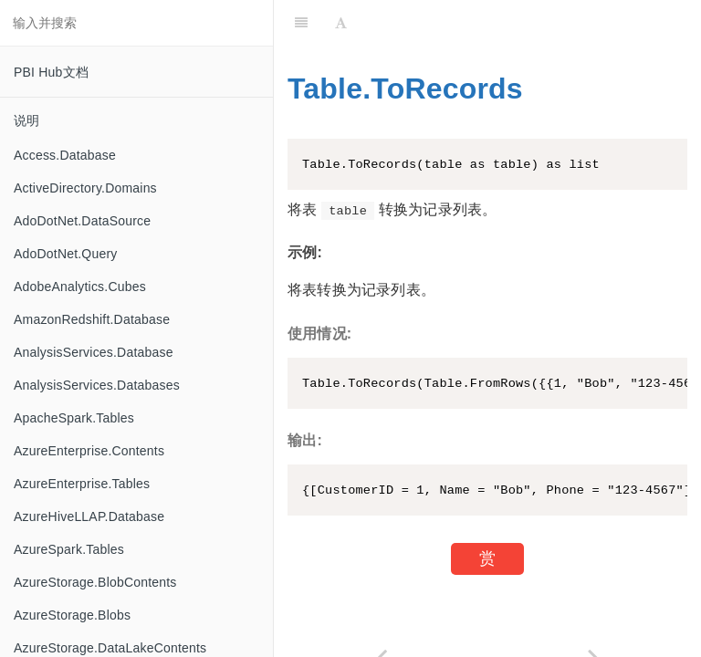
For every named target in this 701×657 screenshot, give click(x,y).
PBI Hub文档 (51, 72)
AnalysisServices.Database (93, 352)
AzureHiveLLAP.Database (89, 516)
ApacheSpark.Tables (74, 418)
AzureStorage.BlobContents (95, 582)
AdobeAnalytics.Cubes (80, 286)
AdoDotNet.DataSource (82, 221)
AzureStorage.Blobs (72, 615)
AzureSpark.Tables (69, 549)
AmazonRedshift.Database (92, 319)
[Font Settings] (341, 23)
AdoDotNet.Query (66, 253)
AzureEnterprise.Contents (89, 450)
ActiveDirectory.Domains (85, 188)
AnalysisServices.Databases (97, 385)
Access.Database (65, 155)
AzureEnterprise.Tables (82, 483)
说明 (26, 120)
